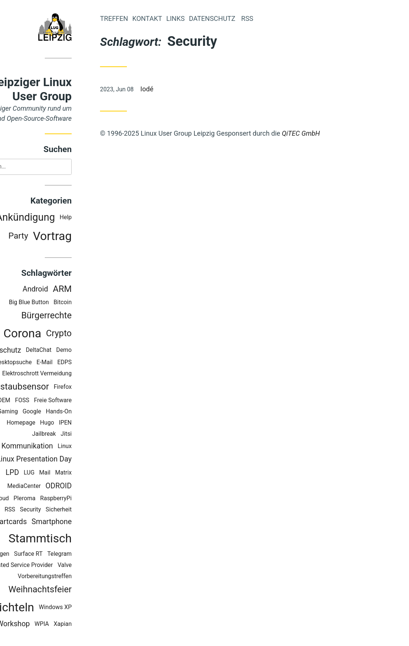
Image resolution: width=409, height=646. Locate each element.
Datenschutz (33, 351)
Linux (97, 446)
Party (51, 237)
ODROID (91, 486)
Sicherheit (91, 510)
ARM (94, 289)
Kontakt (180, 18)
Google (64, 412)
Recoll (25, 510)
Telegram (92, 554)
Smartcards (41, 522)
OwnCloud (28, 498)
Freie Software (85, 400)
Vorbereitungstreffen (77, 576)
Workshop (46, 624)
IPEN (98, 423)
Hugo (80, 423)
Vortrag (85, 237)
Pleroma (57, 498)
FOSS (55, 400)
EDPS (97, 363)
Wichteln (44, 608)
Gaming (40, 412)
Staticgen (30, 554)
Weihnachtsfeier (72, 590)
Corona (55, 334)
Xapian (95, 624)
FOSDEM (31, 400)
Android (68, 290)
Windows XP (88, 608)
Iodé (179, 89)
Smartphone (84, 522)
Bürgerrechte (79, 316)
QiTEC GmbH (334, 133)
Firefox (95, 387)
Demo (96, 350)
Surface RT (61, 554)
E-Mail (77, 363)
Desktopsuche (46, 363)
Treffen (147, 18)
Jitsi (98, 434)
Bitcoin (95, 303)
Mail (77, 473)
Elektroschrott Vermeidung (69, 374)
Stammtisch (72, 539)
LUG (61, 473)
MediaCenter (57, 486)
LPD (45, 473)
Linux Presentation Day (66, 460)
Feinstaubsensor (49, 387)
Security (63, 510)
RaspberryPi (88, 498)
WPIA (74, 624)
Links (208, 18)
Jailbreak (77, 434)
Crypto (91, 334)
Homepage (54, 423)
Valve (97, 565)
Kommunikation (60, 446)
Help (98, 218)
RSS (42, 510)
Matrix (96, 473)
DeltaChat (71, 350)
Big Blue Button (62, 303)
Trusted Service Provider (53, 565)
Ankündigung (58, 218)
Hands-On (91, 412)
